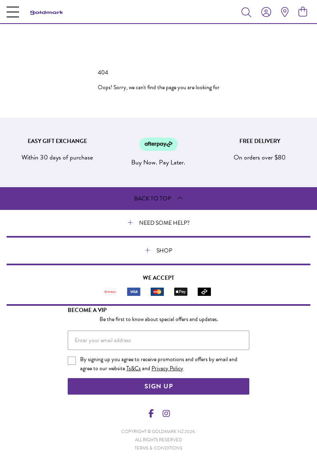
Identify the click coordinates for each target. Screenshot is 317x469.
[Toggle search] (248, 12)
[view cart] (302, 12)
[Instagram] (166, 414)
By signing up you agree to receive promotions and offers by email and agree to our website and (158, 364)
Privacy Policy (167, 368)
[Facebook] (151, 414)
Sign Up (158, 386)
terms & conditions (158, 448)
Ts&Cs (133, 368)
